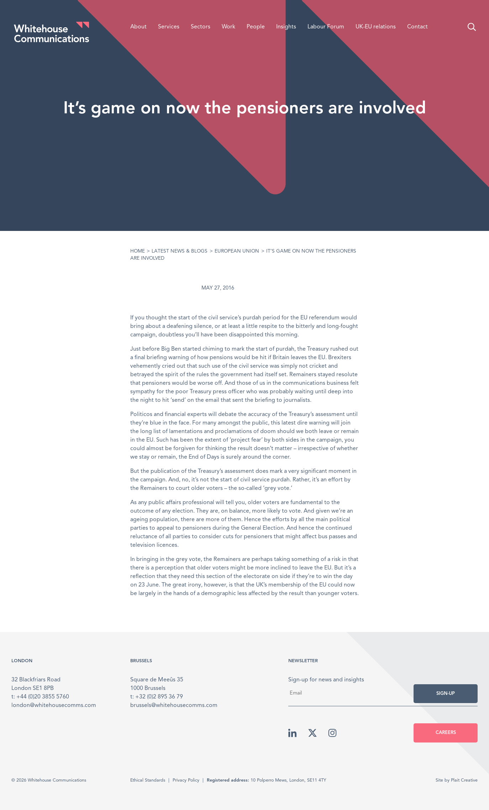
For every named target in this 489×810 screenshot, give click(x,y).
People (256, 27)
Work (228, 27)
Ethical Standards (147, 780)
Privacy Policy (186, 780)
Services (168, 27)
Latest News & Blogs (179, 251)
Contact (417, 27)
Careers (446, 732)
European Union (237, 251)
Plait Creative (464, 780)
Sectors (200, 27)
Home (137, 251)
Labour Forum (325, 27)
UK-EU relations (376, 27)
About (138, 27)
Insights (286, 27)
